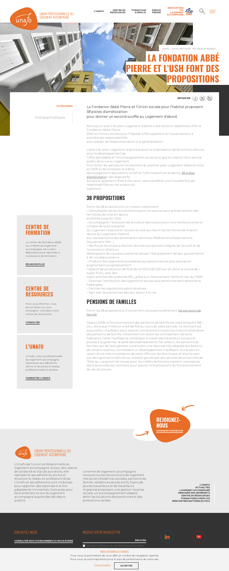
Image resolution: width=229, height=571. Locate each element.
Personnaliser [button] (102, 564)
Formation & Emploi (139, 11)
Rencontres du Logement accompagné (175, 11)
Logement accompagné (195, 490)
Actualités (202, 487)
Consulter (33, 322)
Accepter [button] (126, 565)
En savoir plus (35, 264)
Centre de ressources (117, 11)
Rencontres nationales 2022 (191, 501)
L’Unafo (99, 11)
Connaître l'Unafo (38, 378)
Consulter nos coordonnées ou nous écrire (43, 541)
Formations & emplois (195, 498)
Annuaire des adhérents (194, 492)
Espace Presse (156, 11)
